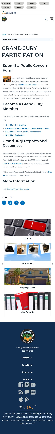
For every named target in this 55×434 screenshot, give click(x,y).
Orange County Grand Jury (18, 189)
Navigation (27, 358)
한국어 (31, 3)
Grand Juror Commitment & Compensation (23, 132)
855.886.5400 (27, 351)
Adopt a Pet (27, 263)
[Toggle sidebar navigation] (27, 39)
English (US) (6, 3)
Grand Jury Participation (32, 34)
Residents (11, 34)
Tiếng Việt (6, 7)
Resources (27, 372)
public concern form (27, 85)
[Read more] (9, 12)
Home (4, 34)
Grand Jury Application (15, 135)
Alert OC (27, 239)
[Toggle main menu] (51, 19)
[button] (2, 268)
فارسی (19, 7)
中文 (18, 3)
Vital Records (27, 312)
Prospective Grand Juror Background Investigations (27, 128)
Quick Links (26, 365)
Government (19, 34)
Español (44, 3)
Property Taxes (27, 288)
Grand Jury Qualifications (16, 125)
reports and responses (12, 163)
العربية (31, 7)
